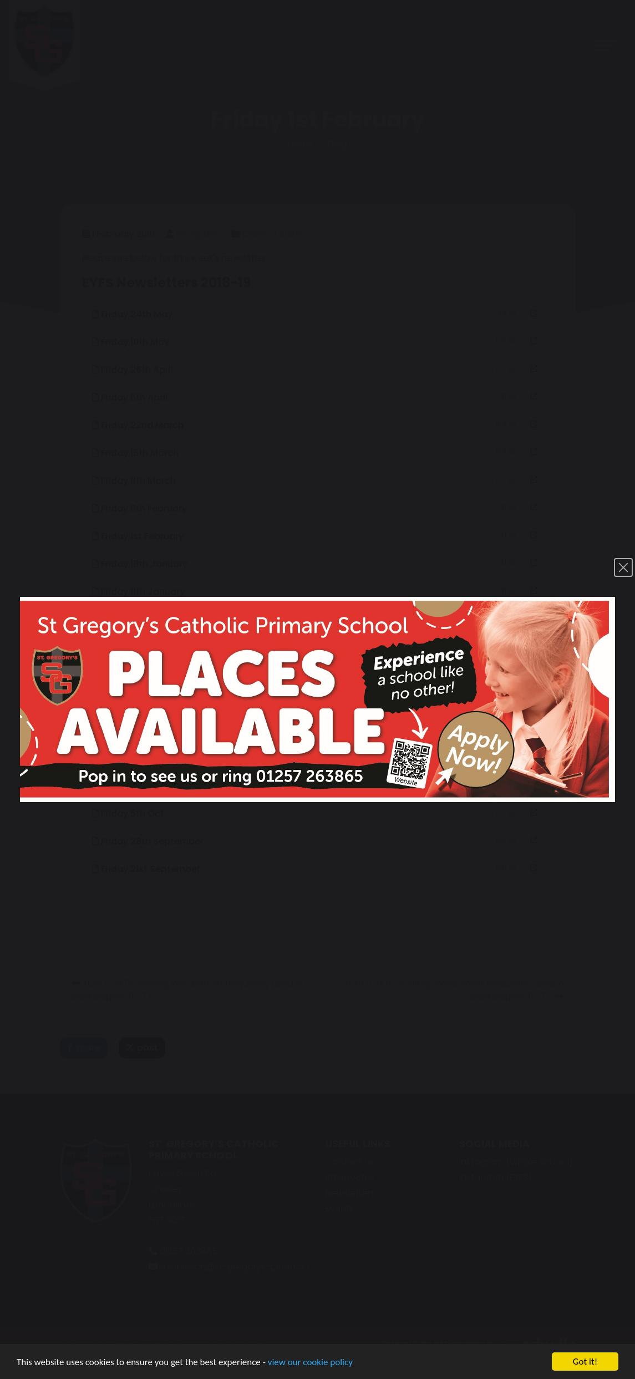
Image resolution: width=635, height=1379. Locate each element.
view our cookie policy (310, 1362)
